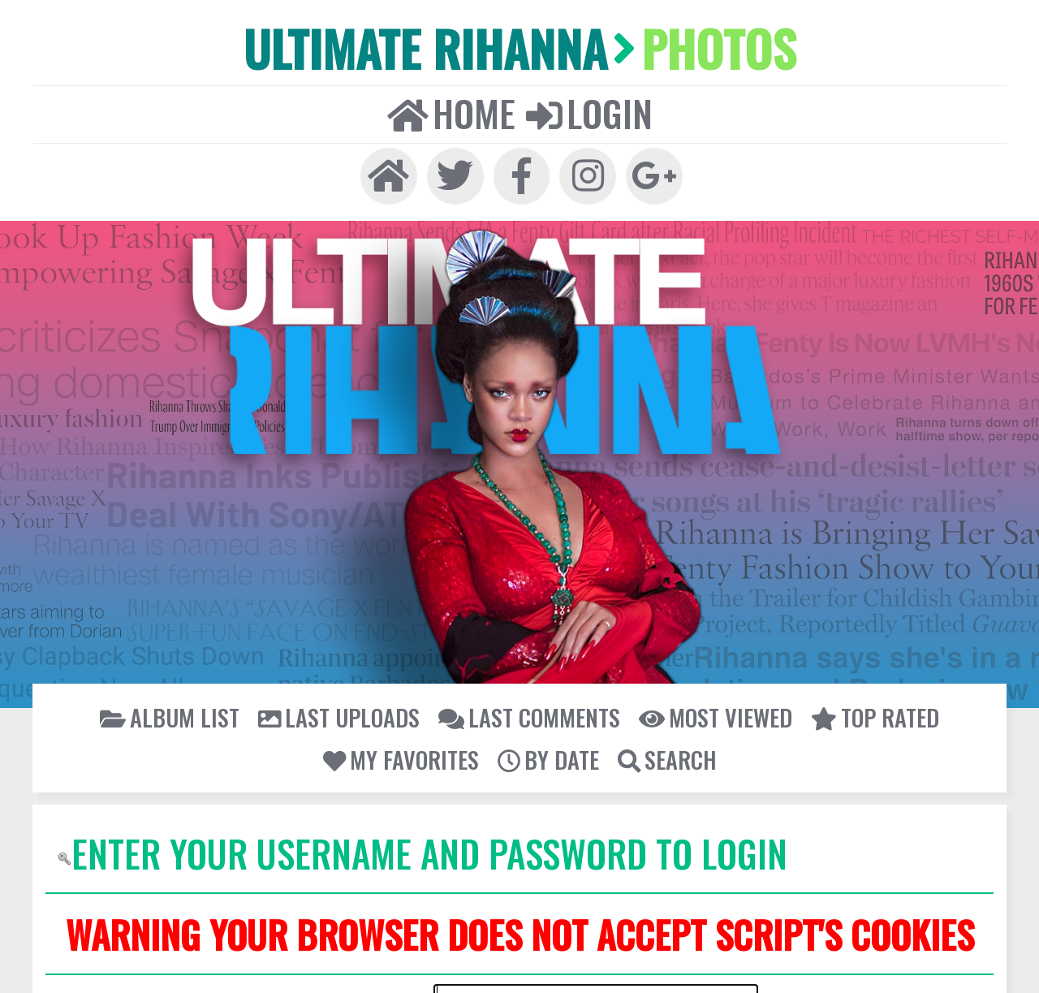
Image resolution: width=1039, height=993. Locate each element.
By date (548, 751)
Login (587, 108)
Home (452, 108)
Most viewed (708, 710)
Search (664, 751)
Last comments (528, 710)
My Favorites (404, 751)
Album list (180, 710)
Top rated (864, 710)
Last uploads (344, 710)
